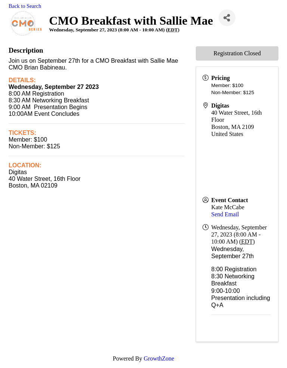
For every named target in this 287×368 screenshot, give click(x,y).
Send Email (225, 214)
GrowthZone (159, 358)
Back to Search (25, 6)
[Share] (227, 17)
